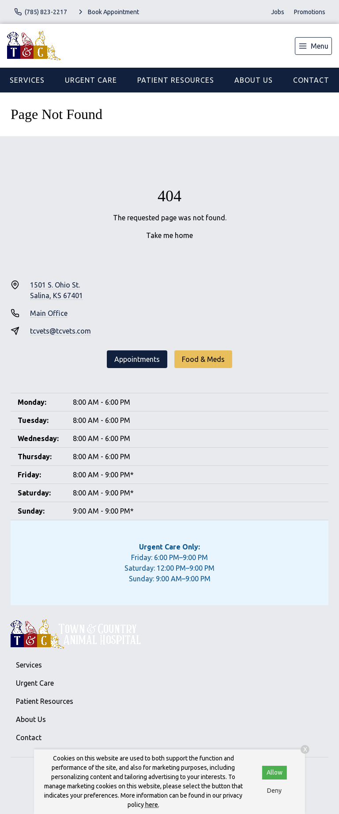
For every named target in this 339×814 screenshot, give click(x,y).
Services (27, 80)
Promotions (309, 11)
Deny (274, 790)
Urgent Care (91, 80)
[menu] (313, 46)
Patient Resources (175, 80)
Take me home (169, 235)
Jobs (277, 11)
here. (152, 804)
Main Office (49, 313)
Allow (274, 772)
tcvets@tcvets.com (60, 331)
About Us (253, 80)
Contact (311, 80)
